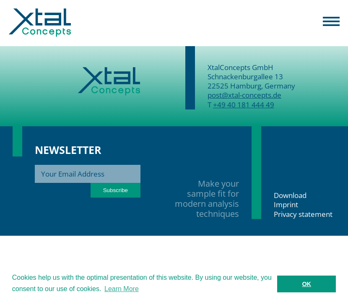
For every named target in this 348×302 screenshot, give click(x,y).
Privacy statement (303, 214)
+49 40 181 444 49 (243, 104)
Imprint (286, 204)
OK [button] (306, 284)
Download (290, 195)
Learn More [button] (121, 288)
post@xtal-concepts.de (244, 95)
